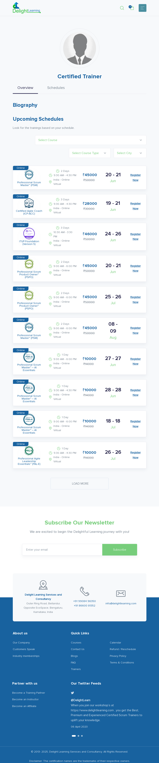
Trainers (76, 659)
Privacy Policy (118, 645)
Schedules (56, 87)
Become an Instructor (25, 689)
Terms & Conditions (122, 652)
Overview (25, 87)
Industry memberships (26, 645)
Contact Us (77, 639)
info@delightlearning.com (121, 593)
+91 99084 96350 (84, 591)
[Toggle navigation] (142, 8)
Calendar (115, 632)
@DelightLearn (80, 690)
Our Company (21, 632)
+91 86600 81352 (84, 595)
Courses (76, 632)
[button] (122, 8)
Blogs (74, 645)
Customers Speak (24, 639)
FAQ (73, 652)
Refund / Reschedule (123, 639)
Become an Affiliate (24, 696)
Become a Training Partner (28, 682)
